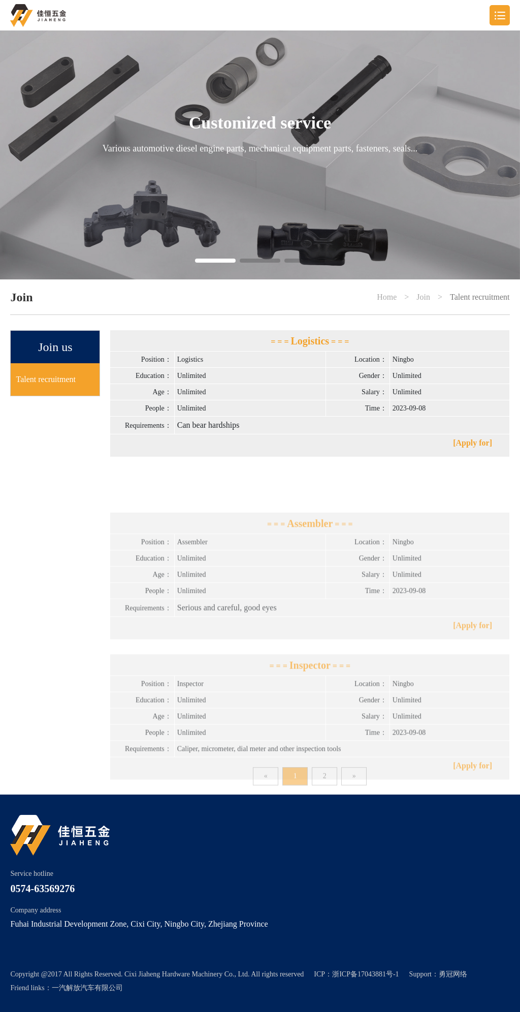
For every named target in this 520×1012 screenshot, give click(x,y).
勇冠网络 (453, 974)
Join (423, 297)
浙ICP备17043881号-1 (365, 974)
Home (387, 297)
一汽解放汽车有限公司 (87, 988)
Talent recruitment (480, 297)
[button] (215, 261)
